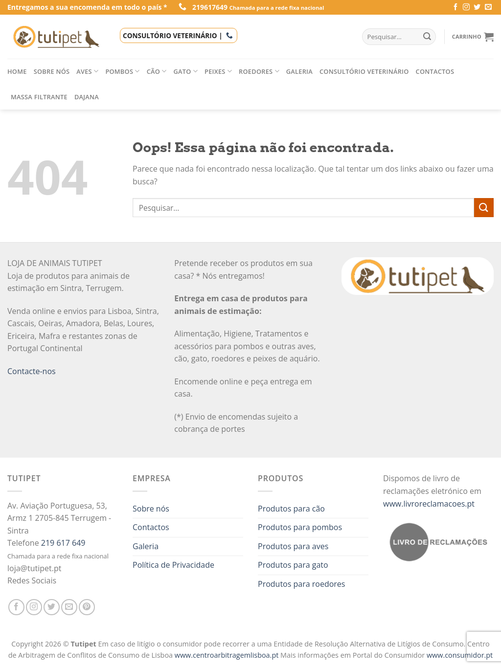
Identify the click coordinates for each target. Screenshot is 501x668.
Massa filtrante (39, 96)
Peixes (218, 71)
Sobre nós (52, 71)
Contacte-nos (31, 371)
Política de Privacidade (173, 564)
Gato (186, 71)
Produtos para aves (293, 546)
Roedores (259, 71)
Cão (157, 71)
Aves (87, 71)
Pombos (122, 71)
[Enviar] (484, 207)
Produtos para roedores (301, 584)
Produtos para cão (291, 508)
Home (17, 71)
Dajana (86, 96)
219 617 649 (63, 542)
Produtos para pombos (300, 527)
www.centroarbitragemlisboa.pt (227, 655)
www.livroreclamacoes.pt (429, 503)
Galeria (299, 71)
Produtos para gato (293, 564)
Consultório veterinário (364, 71)
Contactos (435, 71)
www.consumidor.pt (460, 655)
